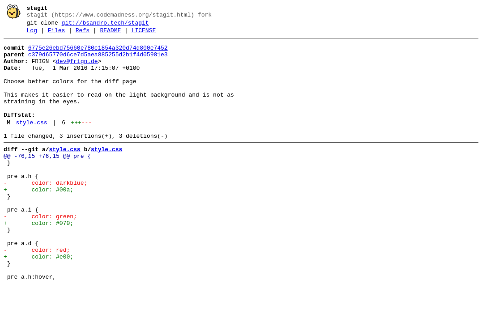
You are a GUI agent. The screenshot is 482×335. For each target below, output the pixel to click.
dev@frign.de (77, 69)
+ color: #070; (38, 261)
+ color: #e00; (38, 301)
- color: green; (40, 253)
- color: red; (37, 293)
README (110, 34)
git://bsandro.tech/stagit (105, 25)
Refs (83, 34)
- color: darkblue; (45, 212)
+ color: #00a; (38, 220)
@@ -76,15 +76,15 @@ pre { (47, 180)
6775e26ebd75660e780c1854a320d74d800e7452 (98, 53)
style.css (31, 143)
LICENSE (144, 34)
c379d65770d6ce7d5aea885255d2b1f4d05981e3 (98, 61)
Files (56, 34)
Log (32, 34)
